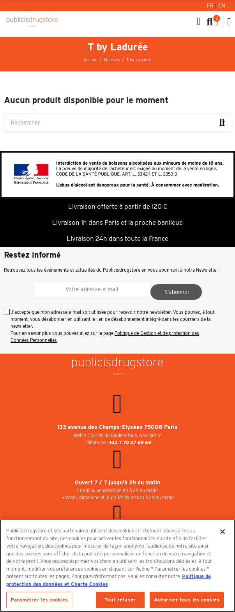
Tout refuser (120, 600)
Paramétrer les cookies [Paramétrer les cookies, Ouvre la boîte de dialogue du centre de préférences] (39, 600)
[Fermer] (222, 531)
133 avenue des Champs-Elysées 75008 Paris (117, 427)
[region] (117, 565)
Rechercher (222, 123)
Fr (211, 5)
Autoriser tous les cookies (186, 600)
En (221, 5)
